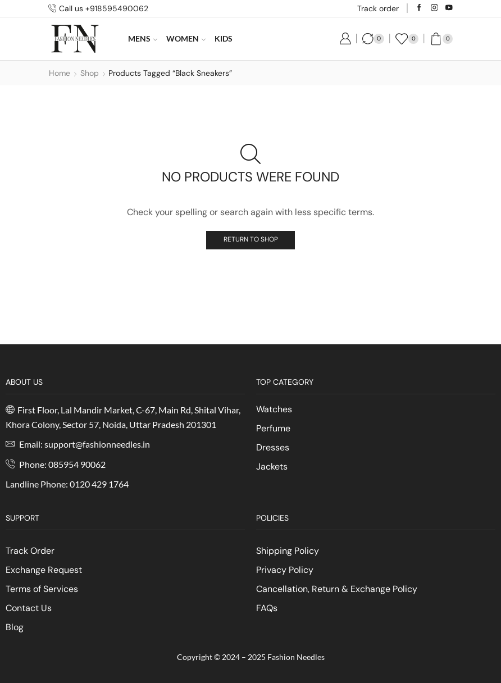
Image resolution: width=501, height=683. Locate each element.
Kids (224, 38)
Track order (378, 8)
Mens (142, 38)
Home (59, 73)
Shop (89, 73)
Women (186, 38)
